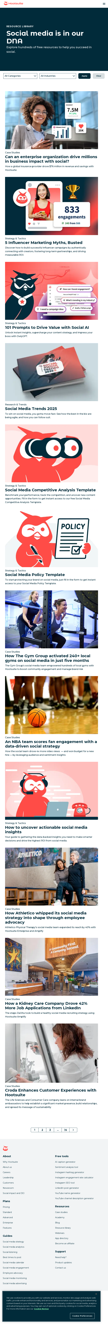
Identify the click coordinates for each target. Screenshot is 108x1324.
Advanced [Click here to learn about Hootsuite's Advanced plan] (8, 1217)
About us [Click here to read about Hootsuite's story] (7, 1167)
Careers (6, 1172)
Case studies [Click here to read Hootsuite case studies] (61, 1212)
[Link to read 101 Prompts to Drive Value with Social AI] (51, 301)
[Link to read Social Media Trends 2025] (51, 382)
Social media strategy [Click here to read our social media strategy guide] (13, 1241)
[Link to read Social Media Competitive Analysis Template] (51, 465)
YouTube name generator (67, 1193)
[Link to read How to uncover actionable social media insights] (51, 803)
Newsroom (8, 1188)
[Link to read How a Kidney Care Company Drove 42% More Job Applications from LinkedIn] (51, 979)
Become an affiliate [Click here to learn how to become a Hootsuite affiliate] (64, 1243)
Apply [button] (84, 76)
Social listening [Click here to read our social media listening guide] (10, 1252)
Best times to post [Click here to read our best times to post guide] (12, 1257)
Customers (8, 1183)
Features (7, 1228)
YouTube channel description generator (74, 1198)
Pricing (6, 1207)
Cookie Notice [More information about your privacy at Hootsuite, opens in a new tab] (41, 1309)
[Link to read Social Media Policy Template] (51, 548)
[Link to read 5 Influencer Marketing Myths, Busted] (51, 217)
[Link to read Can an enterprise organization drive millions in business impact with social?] (51, 132)
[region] (51, 1306)
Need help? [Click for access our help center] (61, 1257)
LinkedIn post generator (67, 1188)
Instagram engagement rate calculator (74, 1177)
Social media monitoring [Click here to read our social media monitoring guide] (15, 1278)
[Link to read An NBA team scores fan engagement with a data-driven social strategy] (51, 717)
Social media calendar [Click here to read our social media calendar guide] (13, 1262)
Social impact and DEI (13, 1193)
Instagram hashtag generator (69, 1172)
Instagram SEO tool (65, 1183)
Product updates (63, 1262)
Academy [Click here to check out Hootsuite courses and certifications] (60, 1217)
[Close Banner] (96, 1294)
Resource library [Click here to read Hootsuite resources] (63, 1228)
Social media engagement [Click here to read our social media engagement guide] (16, 1267)
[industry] (58, 76)
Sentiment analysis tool (66, 1167)
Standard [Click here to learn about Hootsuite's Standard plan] (7, 1212)
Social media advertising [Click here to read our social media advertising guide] (15, 1283)
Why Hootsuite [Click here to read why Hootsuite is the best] (10, 1162)
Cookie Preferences (82, 1316)
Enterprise (8, 1222)
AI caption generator (65, 1162)
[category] (20, 76)
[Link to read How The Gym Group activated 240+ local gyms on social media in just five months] (51, 631)
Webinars (59, 1233)
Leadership (8, 1177)
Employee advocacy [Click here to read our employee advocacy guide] (13, 1273)
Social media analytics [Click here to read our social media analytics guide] (13, 1247)
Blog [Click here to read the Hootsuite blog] (57, 1222)
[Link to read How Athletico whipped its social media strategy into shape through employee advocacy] (51, 891)
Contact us (60, 1267)
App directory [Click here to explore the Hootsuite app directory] (61, 1238)
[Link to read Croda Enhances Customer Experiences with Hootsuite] (51, 1067)
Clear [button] (98, 76)
